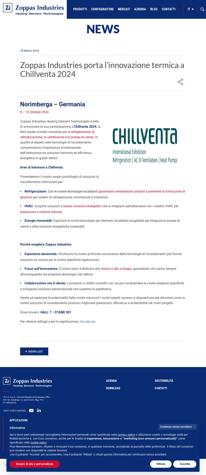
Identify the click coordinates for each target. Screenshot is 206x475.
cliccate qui (87, 321)
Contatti (168, 9)
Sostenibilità (164, 381)
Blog (154, 9)
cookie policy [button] (38, 442)
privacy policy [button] (126, 434)
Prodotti (80, 9)
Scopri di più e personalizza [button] (34, 464)
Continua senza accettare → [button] (177, 426)
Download (113, 388)
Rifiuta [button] (161, 464)
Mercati (124, 9)
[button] (34, 351)
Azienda (140, 9)
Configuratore (102, 9)
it (189, 9)
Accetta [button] (185, 464)
